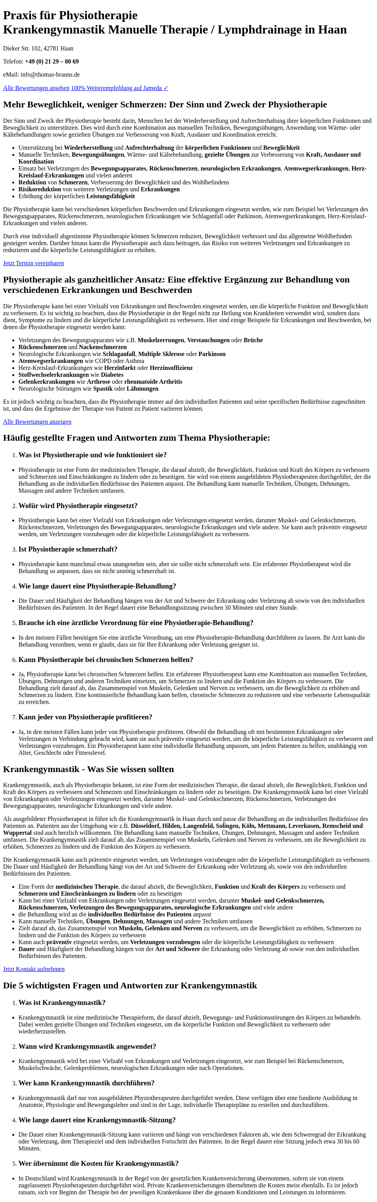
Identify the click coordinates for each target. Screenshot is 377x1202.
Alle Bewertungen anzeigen (37, 421)
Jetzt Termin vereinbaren (33, 263)
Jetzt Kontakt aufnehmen (34, 969)
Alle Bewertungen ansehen (36, 88)
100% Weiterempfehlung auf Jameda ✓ (119, 88)
